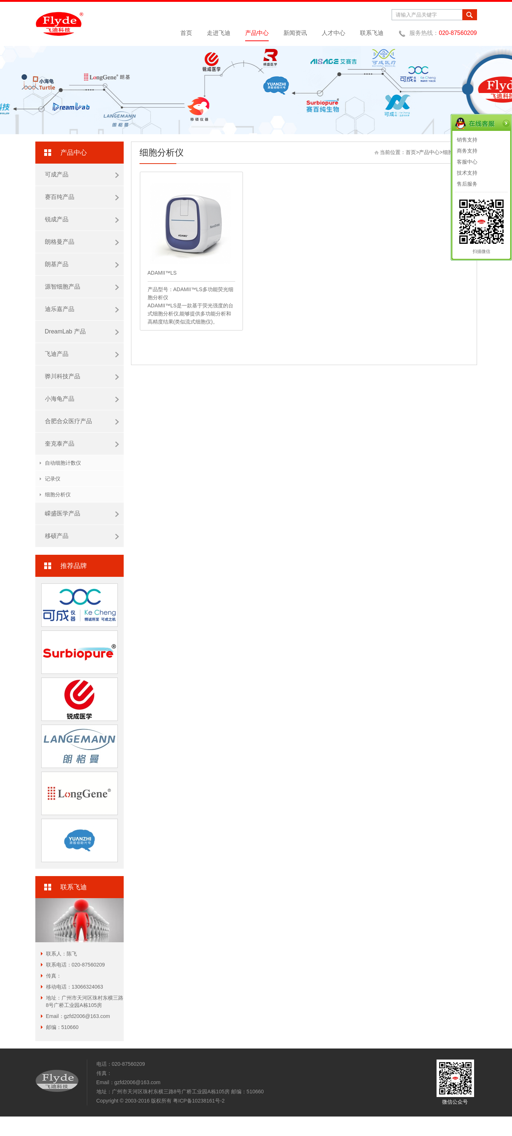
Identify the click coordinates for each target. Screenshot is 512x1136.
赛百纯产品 (82, 197)
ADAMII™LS (162, 273)
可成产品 (82, 174)
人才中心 (333, 33)
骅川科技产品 (82, 376)
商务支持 (467, 151)
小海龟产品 (82, 399)
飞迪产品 (82, 354)
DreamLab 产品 (82, 331)
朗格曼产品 (82, 242)
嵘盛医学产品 (82, 513)
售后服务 (467, 184)
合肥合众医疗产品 (82, 421)
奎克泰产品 (82, 443)
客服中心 (467, 162)
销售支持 (467, 140)
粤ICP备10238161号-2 (199, 1101)
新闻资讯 (295, 33)
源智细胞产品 (82, 286)
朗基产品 (82, 264)
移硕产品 (82, 536)
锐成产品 (82, 219)
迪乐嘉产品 (82, 309)
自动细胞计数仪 (63, 463)
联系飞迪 (372, 33)
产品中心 (257, 33)
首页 (186, 33)
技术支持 (467, 173)
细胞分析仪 (58, 494)
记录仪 (52, 479)
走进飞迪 (218, 33)
